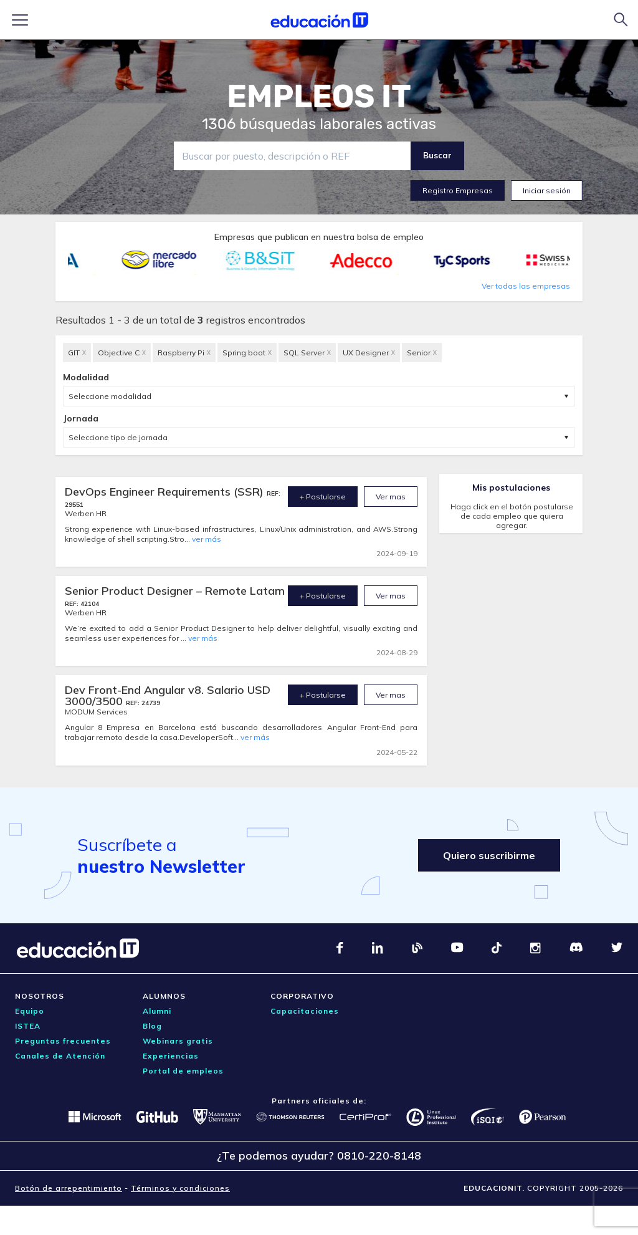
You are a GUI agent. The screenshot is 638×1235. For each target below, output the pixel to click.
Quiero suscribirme (489, 855)
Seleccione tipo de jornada (118, 437)
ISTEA (27, 1026)
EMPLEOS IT (319, 96)
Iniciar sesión (547, 190)
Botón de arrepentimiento (68, 1188)
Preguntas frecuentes (63, 1040)
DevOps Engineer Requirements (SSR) (166, 491)
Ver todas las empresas (526, 286)
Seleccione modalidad (110, 396)
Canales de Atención (60, 1055)
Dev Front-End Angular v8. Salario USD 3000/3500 (167, 695)
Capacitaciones (304, 1011)
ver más (206, 539)
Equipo (29, 1011)
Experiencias (171, 1055)
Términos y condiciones (180, 1188)
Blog (152, 1026)
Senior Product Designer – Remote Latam (175, 591)
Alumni (157, 1011)
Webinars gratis (178, 1040)
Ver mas (391, 496)
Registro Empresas (457, 190)
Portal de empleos (183, 1070)
